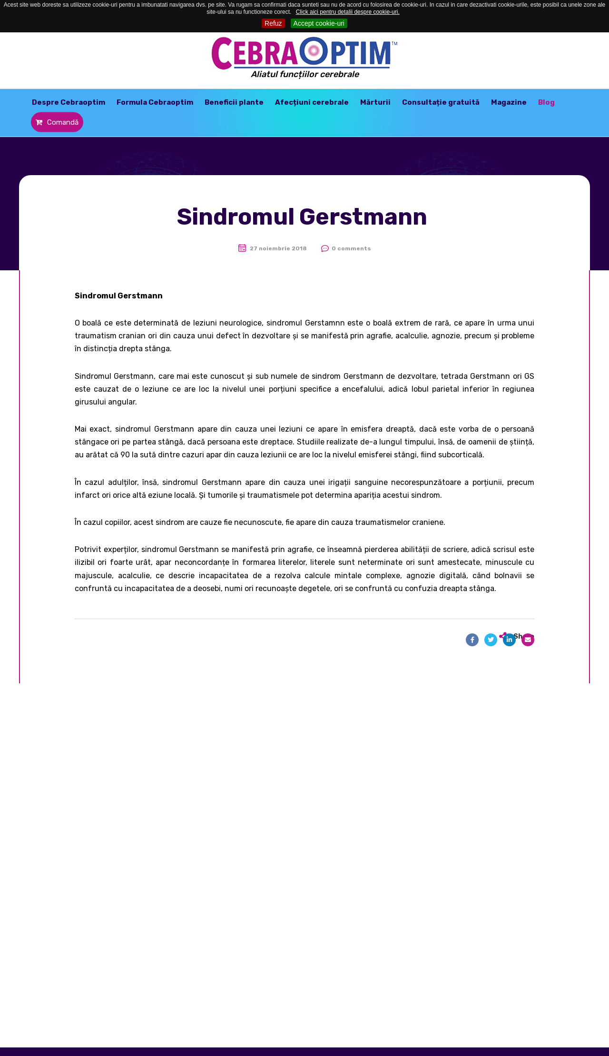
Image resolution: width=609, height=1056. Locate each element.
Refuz (273, 23)
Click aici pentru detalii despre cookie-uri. (348, 12)
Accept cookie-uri (319, 23)
